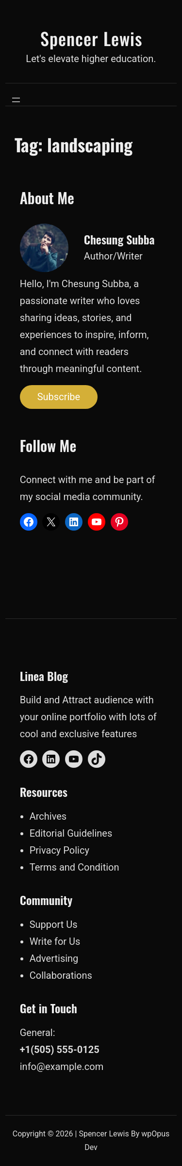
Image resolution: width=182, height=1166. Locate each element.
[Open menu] (16, 100)
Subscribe (58, 397)
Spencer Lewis (91, 38)
